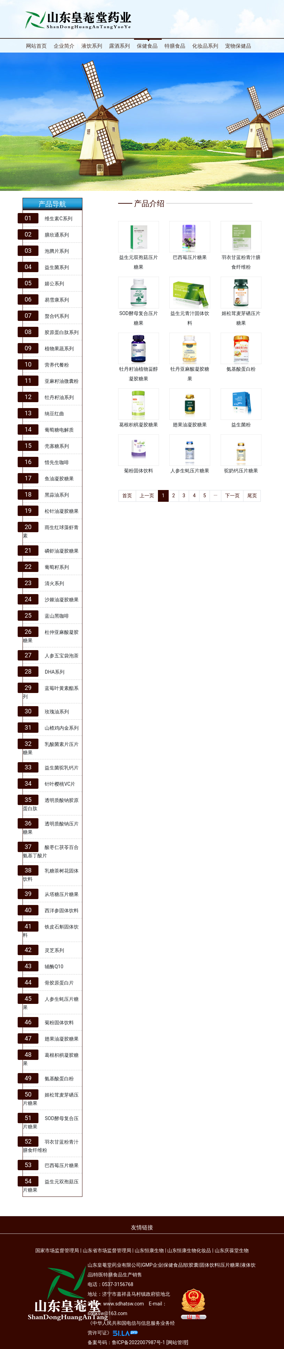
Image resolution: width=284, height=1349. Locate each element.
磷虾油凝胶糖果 (62, 551)
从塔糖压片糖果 (62, 894)
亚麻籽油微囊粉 (62, 381)
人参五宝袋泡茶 (62, 655)
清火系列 (54, 583)
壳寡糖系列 (57, 446)
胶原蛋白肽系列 (62, 332)
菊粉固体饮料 (59, 1022)
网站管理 (177, 1342)
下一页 (232, 495)
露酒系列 (119, 46)
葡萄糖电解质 (59, 430)
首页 (127, 495)
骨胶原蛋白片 (59, 983)
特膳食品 (175, 46)
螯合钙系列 (57, 316)
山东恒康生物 (149, 1250)
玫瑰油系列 (57, 711)
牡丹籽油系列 (59, 397)
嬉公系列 (54, 283)
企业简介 (64, 46)
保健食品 (147, 46)
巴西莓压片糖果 (62, 1165)
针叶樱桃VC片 (60, 784)
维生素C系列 (58, 218)
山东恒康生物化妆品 (189, 1250)
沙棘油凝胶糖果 (62, 599)
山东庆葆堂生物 (232, 1250)
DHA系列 (54, 672)
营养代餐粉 (57, 365)
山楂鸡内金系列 (62, 728)
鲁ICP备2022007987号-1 (138, 1342)
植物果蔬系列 (59, 348)
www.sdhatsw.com (123, 1303)
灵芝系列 (54, 950)
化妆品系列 (205, 46)
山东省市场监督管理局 (107, 1250)
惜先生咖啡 (57, 462)
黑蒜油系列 (57, 495)
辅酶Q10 (54, 966)
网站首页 (36, 46)
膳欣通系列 (57, 235)
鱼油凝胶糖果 (59, 478)
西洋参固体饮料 (62, 910)
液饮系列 (91, 46)
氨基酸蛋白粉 (59, 1078)
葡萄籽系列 (57, 567)
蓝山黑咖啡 (57, 616)
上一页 (147, 495)
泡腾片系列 (57, 251)
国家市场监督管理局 (57, 1250)
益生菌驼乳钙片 (62, 767)
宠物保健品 (238, 46)
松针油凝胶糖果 (62, 511)
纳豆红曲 (54, 413)
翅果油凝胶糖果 (62, 1039)
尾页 (252, 495)
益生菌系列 (57, 267)
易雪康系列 (57, 300)
